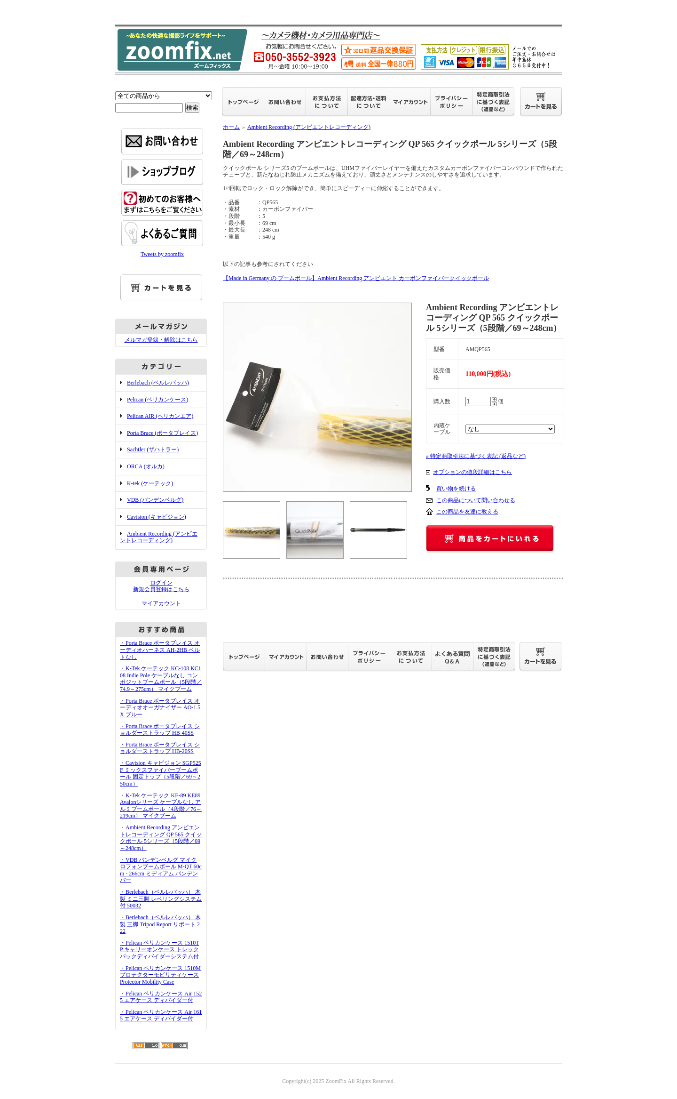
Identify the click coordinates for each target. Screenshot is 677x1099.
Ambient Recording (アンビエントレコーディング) (158, 537)
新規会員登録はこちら (161, 589)
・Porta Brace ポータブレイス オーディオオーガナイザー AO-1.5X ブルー (160, 708)
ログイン (161, 582)
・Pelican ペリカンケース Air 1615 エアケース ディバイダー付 (161, 1015)
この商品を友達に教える (467, 511)
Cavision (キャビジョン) (156, 516)
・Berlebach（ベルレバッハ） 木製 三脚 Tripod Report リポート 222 (160, 924)
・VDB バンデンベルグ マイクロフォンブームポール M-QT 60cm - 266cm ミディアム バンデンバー (161, 870)
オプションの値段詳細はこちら (472, 472)
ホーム (231, 127)
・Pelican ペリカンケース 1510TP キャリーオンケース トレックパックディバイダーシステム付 (159, 949)
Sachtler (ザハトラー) (153, 449)
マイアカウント (161, 603)
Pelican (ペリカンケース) (157, 399)
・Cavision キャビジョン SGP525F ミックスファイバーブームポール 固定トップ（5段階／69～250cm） (160, 773)
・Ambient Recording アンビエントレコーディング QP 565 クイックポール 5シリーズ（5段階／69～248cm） (161, 837)
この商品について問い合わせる (475, 500)
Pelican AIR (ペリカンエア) (160, 416)
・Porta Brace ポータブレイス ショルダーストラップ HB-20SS (160, 748)
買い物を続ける (456, 488)
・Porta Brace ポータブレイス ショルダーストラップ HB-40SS (160, 730)
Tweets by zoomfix (162, 254)
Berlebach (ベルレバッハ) (158, 382)
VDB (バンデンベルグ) (155, 500)
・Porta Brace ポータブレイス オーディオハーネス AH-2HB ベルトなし (160, 650)
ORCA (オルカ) (146, 466)
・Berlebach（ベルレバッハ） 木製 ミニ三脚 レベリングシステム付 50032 (161, 899)
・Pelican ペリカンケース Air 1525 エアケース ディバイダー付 (161, 997)
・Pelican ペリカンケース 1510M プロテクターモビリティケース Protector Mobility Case (160, 975)
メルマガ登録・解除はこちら (161, 340)
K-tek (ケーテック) (150, 483)
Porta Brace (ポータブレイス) (162, 433)
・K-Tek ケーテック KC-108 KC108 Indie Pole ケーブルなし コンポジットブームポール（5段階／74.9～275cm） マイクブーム (161, 678)
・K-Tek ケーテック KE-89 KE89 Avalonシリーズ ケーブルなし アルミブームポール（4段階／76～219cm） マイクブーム (161, 805)
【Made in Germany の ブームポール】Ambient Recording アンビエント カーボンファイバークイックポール (356, 278)
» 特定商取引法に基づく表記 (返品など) (476, 456)
